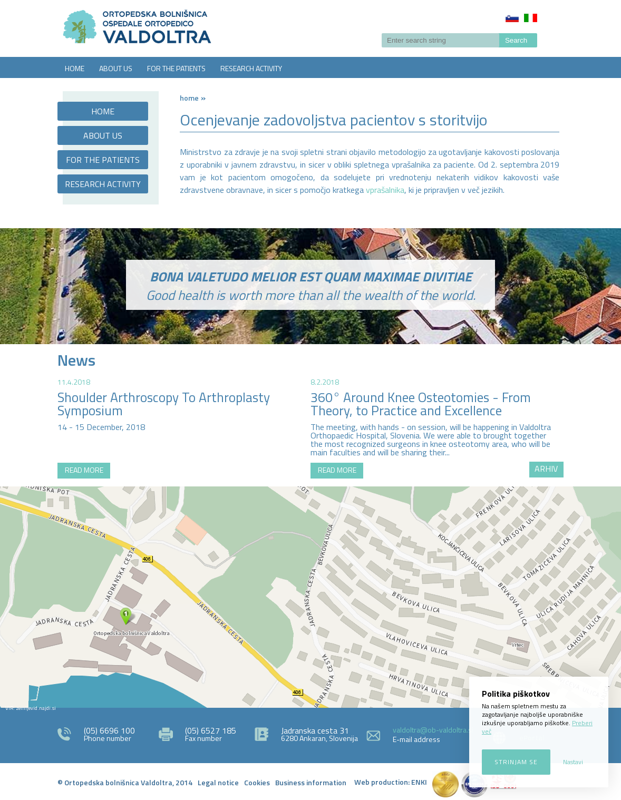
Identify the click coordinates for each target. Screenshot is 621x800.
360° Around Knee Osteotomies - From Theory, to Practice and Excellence (420, 404)
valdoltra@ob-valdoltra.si (433, 729)
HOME (74, 68)
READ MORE (84, 469)
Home (189, 97)
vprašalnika (385, 189)
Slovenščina (512, 18)
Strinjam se (516, 762)
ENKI (419, 781)
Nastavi (573, 762)
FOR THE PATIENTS (176, 68)
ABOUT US (115, 68)
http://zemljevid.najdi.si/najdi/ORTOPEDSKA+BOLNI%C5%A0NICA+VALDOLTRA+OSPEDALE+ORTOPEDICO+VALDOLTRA (310, 597)
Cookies (257, 782)
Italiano (530, 18)
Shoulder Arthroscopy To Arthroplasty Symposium (163, 404)
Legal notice (218, 782)
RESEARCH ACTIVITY (251, 68)
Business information (310, 782)
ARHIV (546, 468)
